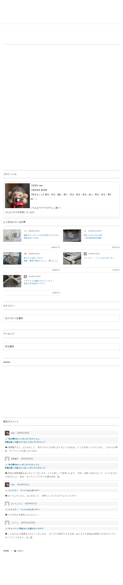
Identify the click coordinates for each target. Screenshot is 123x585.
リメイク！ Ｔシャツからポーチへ (99, 258)
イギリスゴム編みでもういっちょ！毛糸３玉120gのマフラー (39, 282)
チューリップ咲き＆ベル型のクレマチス (25, 528)
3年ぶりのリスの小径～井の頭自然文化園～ (93, 236)
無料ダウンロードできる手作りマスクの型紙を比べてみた (41, 236)
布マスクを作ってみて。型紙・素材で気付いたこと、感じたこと (41, 259)
